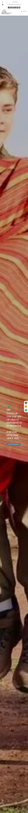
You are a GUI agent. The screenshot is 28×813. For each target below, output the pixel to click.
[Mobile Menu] (24, 11)
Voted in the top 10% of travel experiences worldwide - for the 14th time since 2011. (14, 426)
